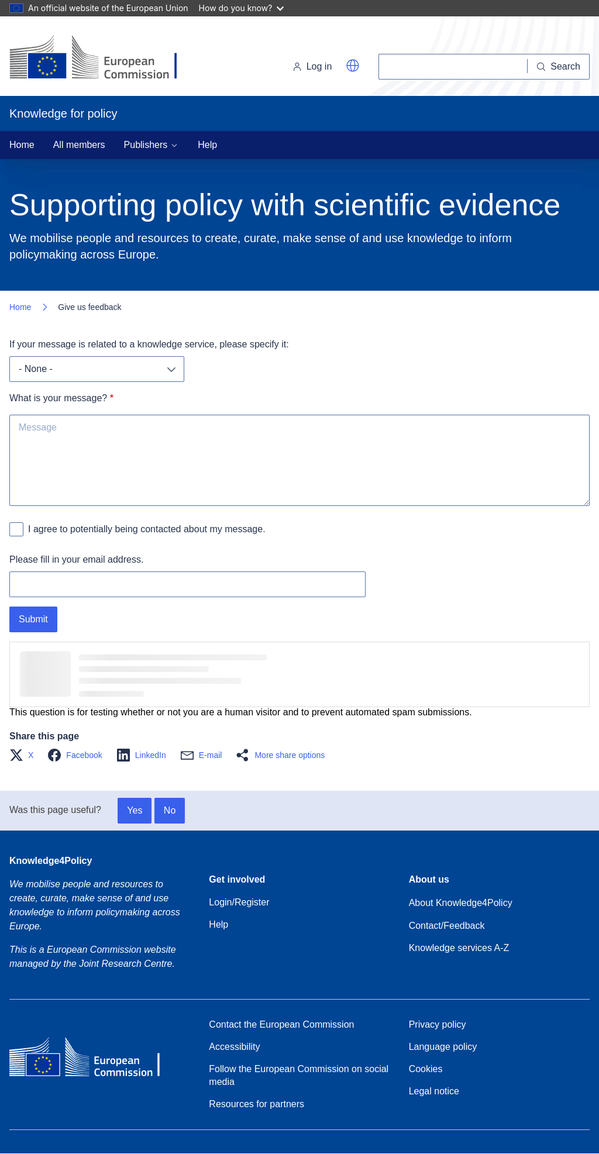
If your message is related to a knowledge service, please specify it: (149, 344)
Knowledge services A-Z (459, 948)
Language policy (443, 1047)
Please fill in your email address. (76, 559)
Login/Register (239, 902)
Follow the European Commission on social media (298, 1075)
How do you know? (241, 8)
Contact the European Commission (281, 1024)
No (169, 810)
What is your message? (58, 398)
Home (22, 145)
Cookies (426, 1069)
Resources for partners (256, 1104)
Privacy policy (437, 1024)
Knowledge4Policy (50, 861)
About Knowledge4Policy (460, 903)
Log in (312, 66)
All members (79, 145)
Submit (33, 619)
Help (207, 145)
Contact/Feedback (447, 926)
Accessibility (234, 1047)
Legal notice (434, 1091)
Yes (134, 810)
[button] (353, 65)
